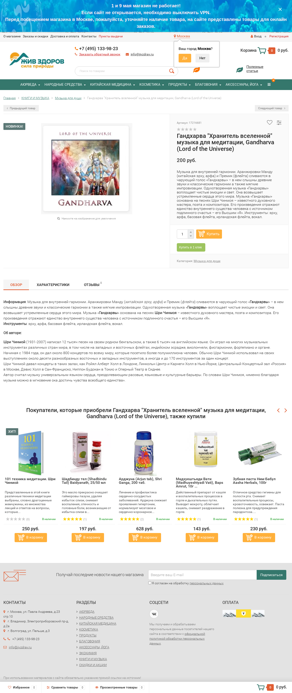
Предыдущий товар (21, 108)
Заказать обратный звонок (99, 54)
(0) (18, 519)
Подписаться (271, 575)
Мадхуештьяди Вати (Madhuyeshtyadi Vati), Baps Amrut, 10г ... (199, 482)
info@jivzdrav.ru (142, 54)
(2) (132, 519)
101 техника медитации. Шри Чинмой (30, 481)
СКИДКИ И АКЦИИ (93, 665)
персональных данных (207, 583)
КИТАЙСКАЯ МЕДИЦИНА (110, 84)
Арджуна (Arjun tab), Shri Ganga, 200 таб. (140, 481)
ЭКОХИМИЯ (88, 653)
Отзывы (93, 284)
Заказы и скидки (35, 36)
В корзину (34, 537)
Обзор (16, 285)
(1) (75, 519)
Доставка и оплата (64, 36)
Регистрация (279, 36)
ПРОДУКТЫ (177, 84)
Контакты (88, 36)
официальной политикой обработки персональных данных (177, 638)
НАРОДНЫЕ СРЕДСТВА (63, 84)
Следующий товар (271, 108)
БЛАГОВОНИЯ (206, 84)
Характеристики (53, 285)
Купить (213, 234)
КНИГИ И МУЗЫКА (93, 659)
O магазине (12, 36)
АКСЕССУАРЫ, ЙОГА (242, 84)
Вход (256, 36)
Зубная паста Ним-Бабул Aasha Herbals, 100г (254, 481)
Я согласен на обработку (186, 583)
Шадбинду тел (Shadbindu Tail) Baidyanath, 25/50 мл (84, 481)
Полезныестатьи (254, 68)
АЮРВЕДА (28, 84)
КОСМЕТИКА (149, 84)
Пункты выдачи (111, 36)
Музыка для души (207, 261)
